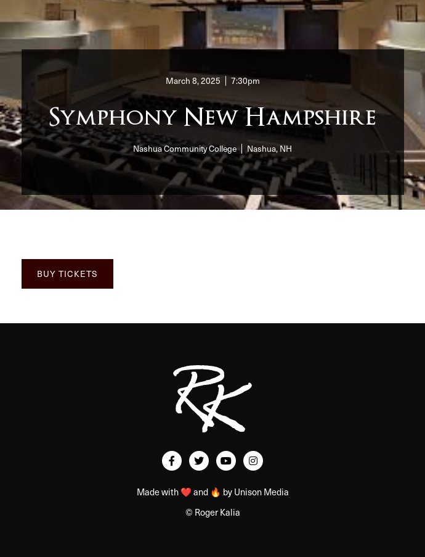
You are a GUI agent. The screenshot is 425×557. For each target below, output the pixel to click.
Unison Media (261, 491)
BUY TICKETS (67, 273)
